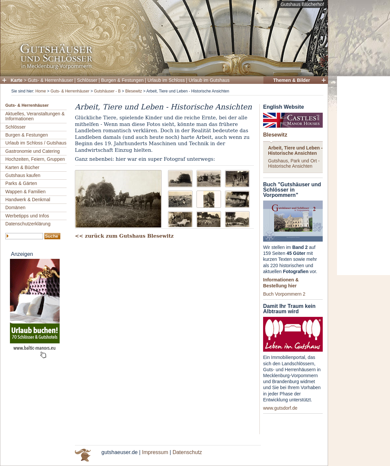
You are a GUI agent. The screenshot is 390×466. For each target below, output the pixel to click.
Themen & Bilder (291, 80)
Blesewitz (133, 91)
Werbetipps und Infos (27, 215)
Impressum (155, 452)
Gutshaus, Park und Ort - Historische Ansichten (294, 163)
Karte (17, 80)
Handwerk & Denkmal (27, 199)
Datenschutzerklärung (27, 223)
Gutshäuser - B (107, 91)
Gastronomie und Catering (32, 151)
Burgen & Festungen (122, 80)
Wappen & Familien (25, 191)
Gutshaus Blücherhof (302, 4)
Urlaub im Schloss (166, 80)
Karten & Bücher (22, 167)
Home (40, 91)
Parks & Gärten (21, 183)
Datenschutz (187, 452)
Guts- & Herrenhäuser (50, 80)
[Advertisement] (363, 175)
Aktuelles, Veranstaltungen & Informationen (35, 116)
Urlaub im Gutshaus (209, 80)
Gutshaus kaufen (22, 175)
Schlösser (87, 80)
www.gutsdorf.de (280, 408)
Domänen (15, 207)
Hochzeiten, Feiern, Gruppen (35, 159)
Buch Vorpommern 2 (284, 294)
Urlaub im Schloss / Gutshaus (35, 143)
